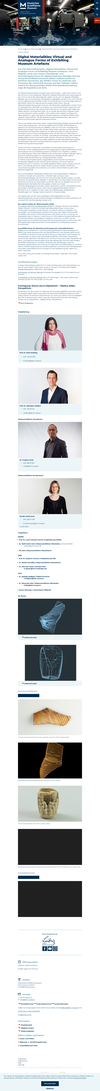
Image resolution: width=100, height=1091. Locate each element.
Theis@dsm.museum (31, 466)
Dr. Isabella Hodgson (27, 576)
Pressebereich (26, 1025)
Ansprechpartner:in (44, 1004)
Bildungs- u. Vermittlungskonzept (33, 1042)
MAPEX (21, 230)
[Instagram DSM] (55, 951)
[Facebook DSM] (45, 951)
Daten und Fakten (27, 1039)
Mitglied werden (27, 1028)
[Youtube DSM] (50, 951)
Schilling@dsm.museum (32, 361)
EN (97, 3)
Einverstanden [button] (50, 1084)
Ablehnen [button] (50, 1088)
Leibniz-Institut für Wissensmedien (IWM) (36, 206)
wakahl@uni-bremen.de (32, 546)
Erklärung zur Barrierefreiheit (29, 1011)
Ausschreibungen (61, 1004)
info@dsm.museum (27, 1000)
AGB (19, 1063)
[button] (97, 20)
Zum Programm (27, 303)
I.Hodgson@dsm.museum (34, 578)
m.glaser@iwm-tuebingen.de (35, 569)
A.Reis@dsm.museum (32, 585)
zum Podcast (48, 269)
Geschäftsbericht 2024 (28, 1046)
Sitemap (21, 1065)
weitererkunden (30, 637)
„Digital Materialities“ (26, 269)
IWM (20, 555)
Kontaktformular (27, 1004)
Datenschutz (22, 1061)
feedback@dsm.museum (69, 1008)
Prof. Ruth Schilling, (60, 123)
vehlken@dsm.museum (32, 413)
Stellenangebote (27, 1031)
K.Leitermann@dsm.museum (34, 523)
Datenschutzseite (79, 1078)
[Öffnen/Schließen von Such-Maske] (97, 15)
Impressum (22, 1059)
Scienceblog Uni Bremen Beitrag (30, 272)
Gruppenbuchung (24, 1015)
